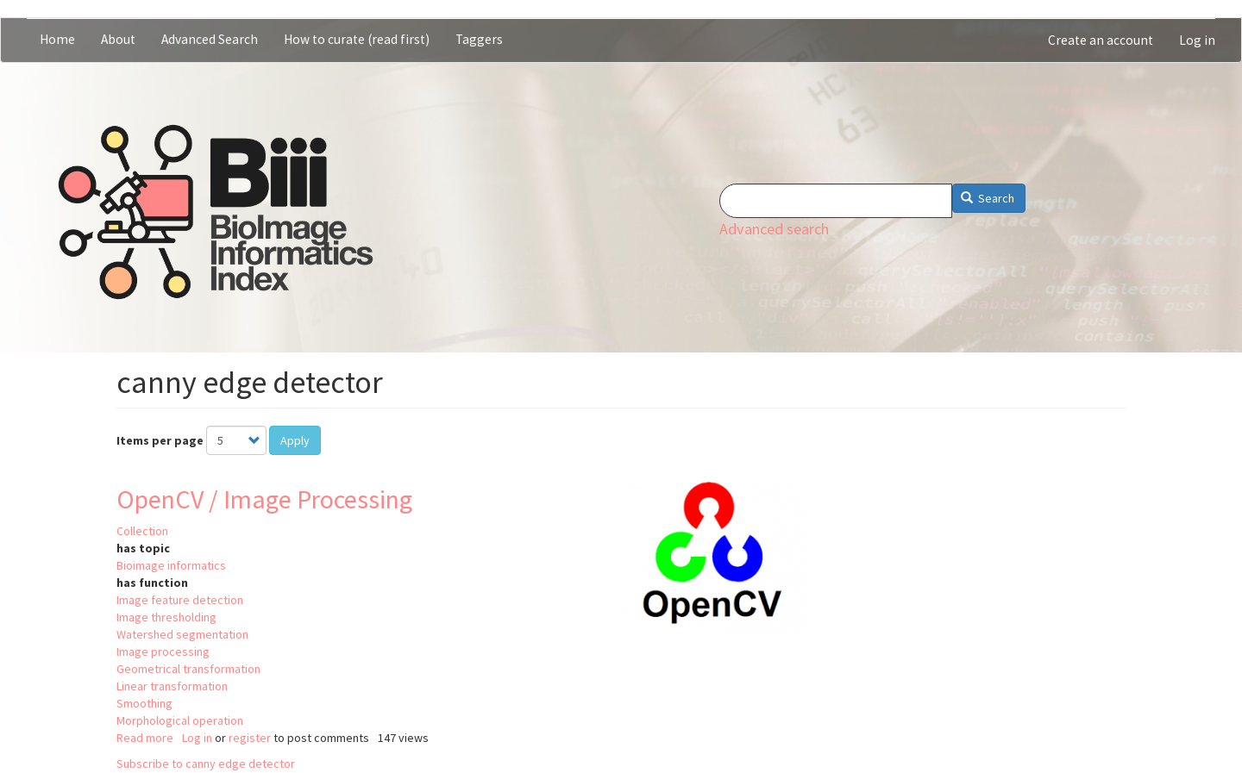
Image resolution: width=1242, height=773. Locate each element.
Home (57, 39)
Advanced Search (209, 39)
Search (988, 198)
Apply (295, 440)
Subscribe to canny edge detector (205, 763)
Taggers (479, 39)
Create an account (1100, 40)
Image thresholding (166, 617)
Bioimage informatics (171, 565)
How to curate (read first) (357, 39)
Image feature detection (179, 600)
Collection (142, 531)
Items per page (160, 440)
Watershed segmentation (182, 634)
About (118, 39)
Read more (144, 737)
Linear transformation (172, 686)
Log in (1197, 40)
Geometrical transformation (188, 668)
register (250, 737)
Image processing (163, 651)
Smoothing (144, 703)
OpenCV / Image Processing (264, 499)
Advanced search (774, 229)
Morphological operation (179, 720)
